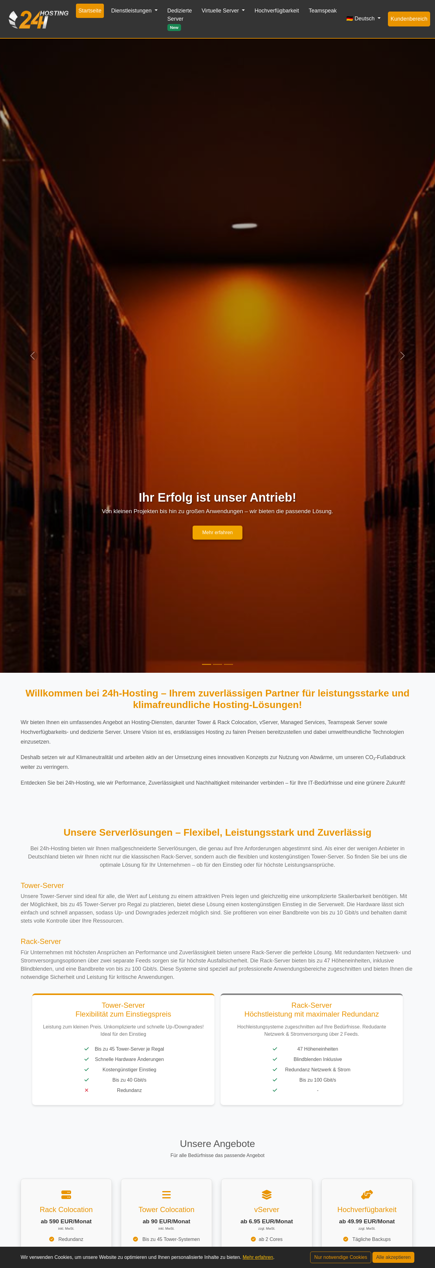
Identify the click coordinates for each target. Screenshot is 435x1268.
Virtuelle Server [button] (221, 11)
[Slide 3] (228, 664)
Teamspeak (323, 11)
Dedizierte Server (179, 19)
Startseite (89, 11)
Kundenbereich (409, 19)
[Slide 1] (206, 664)
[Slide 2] (217, 664)
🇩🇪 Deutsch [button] (361, 19)
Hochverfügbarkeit (277, 11)
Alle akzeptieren (393, 1257)
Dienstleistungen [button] (132, 11)
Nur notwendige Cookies (340, 1257)
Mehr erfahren (217, 532)
